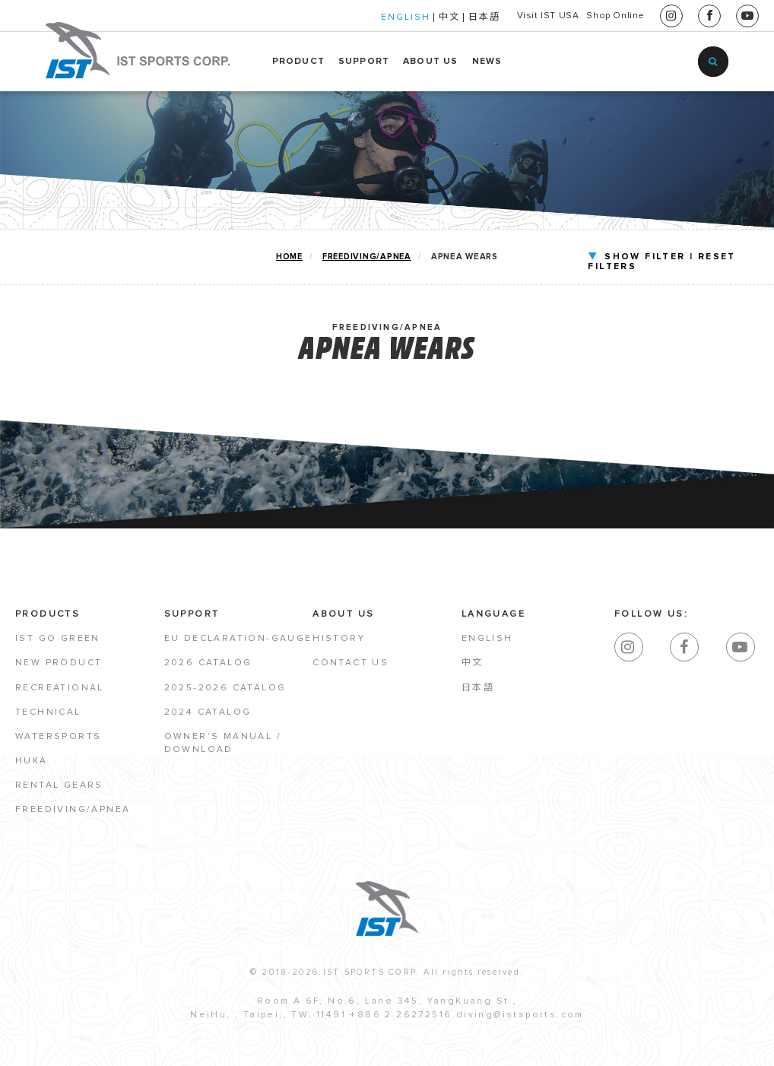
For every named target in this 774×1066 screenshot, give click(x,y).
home (286, 257)
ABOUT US (430, 61)
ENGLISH (350, 17)
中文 (393, 17)
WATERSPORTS (58, 741)
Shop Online (602, 16)
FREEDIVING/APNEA (365, 257)
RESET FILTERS (686, 257)
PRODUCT (298, 61)
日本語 (429, 17)
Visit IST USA (506, 16)
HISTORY (338, 643)
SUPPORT (363, 61)
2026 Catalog (208, 667)
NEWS (487, 61)
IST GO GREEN (57, 643)
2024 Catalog (208, 717)
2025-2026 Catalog (225, 691)
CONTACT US (350, 667)
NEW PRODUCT (58, 667)
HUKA (31, 765)
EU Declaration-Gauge (238, 643)
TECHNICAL (48, 717)
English (487, 643)
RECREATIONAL (59, 691)
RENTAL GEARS (59, 790)
